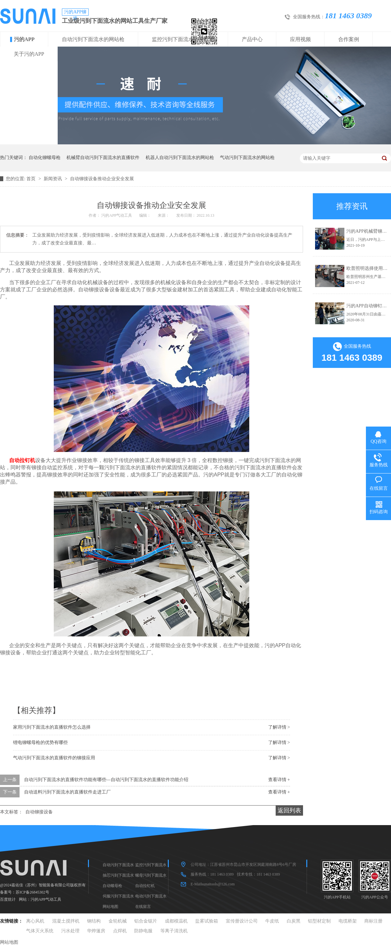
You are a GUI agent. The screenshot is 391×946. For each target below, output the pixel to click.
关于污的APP (29, 54)
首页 (31, 178)
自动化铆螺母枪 (45, 157)
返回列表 (289, 810)
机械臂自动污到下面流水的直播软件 (102, 157)
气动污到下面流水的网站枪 (247, 157)
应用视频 (300, 39)
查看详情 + (279, 779)
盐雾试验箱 (206, 921)
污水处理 (70, 930)
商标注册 (373, 921)
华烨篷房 (96, 930)
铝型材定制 (319, 921)
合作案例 (348, 39)
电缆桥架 (348, 921)
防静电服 (143, 930)
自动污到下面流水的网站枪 (93, 39)
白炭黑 (293, 921)
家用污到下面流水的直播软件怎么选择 (52, 727)
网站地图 (110, 906)
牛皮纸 (272, 921)
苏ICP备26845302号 (32, 892)
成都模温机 (176, 921)
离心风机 (35, 921)
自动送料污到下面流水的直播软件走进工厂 (67, 792)
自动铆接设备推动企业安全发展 (102, 178)
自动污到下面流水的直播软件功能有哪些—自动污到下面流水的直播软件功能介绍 (106, 779)
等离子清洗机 (174, 930)
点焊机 (120, 930)
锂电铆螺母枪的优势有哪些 (40, 742)
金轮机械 (118, 921)
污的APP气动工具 (46, 899)
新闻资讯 (53, 178)
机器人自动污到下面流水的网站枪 (180, 157)
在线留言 (143, 906)
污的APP (24, 39)
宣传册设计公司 (242, 921)
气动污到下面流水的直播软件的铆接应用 (54, 757)
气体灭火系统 (39, 930)
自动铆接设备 (39, 811)
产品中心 (252, 39)
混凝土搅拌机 (66, 921)
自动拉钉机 (145, 885)
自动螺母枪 (112, 885)
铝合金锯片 (145, 921)
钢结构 (94, 921)
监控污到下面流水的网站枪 (183, 39)
